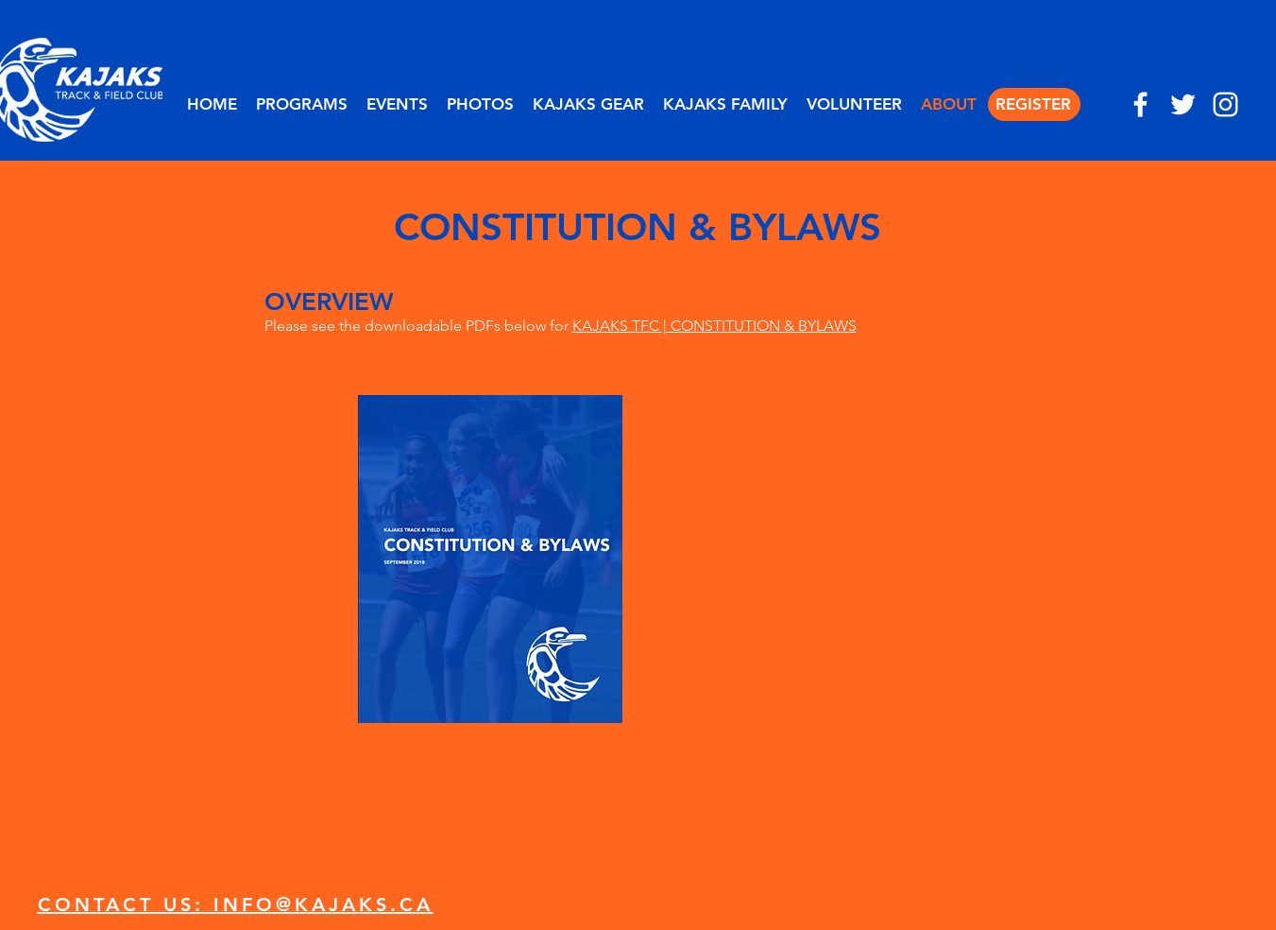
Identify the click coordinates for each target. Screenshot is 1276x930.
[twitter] (1182, 104)
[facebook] (1140, 104)
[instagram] (1225, 104)
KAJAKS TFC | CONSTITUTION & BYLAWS (714, 326)
